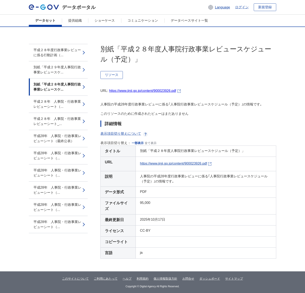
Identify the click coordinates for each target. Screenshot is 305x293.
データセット (45, 20)
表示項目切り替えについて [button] (124, 133)
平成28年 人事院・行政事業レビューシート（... (57, 155)
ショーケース (104, 20)
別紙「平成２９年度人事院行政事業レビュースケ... (57, 69)
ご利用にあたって (106, 278)
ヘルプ (127, 278)
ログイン (242, 7)
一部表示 (138, 143)
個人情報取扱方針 (165, 278)
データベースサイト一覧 (189, 20)
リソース (111, 75)
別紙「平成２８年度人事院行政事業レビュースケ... (57, 87)
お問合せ (188, 278)
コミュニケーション (143, 20)
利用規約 (142, 278)
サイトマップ (234, 278)
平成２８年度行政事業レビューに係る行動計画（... (57, 52)
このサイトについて (75, 278)
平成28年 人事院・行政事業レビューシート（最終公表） (57, 138)
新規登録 (265, 7)
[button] (219, 7)
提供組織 (75, 20)
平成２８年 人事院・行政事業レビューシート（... (57, 104)
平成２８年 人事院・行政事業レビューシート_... (57, 121)
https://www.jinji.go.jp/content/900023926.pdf (142, 91)
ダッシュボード (209, 278)
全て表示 (151, 143)
